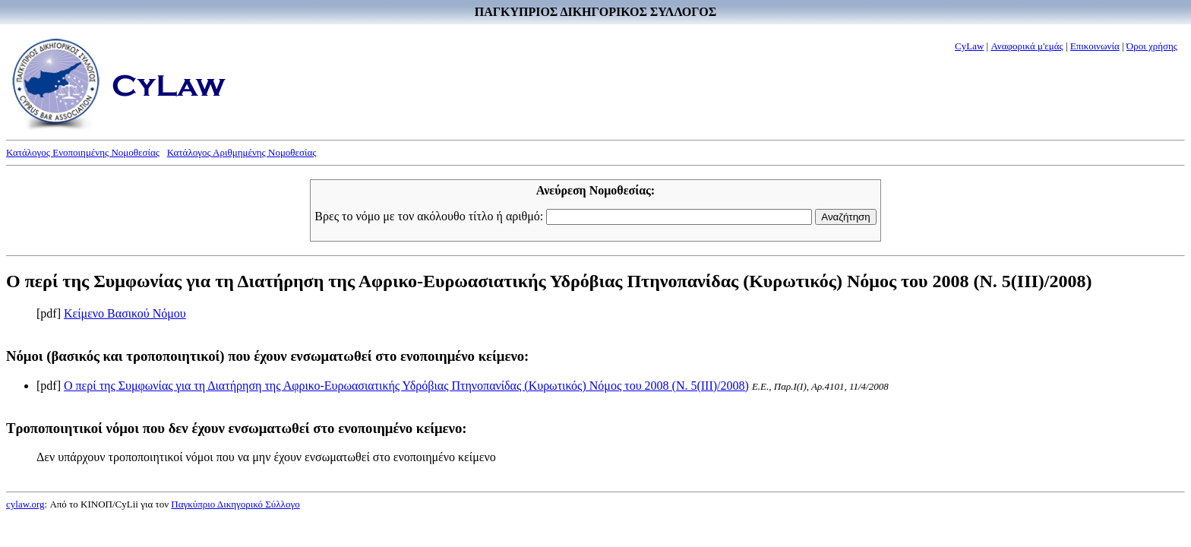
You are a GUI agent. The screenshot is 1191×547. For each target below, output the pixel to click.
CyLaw (969, 46)
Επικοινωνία (1095, 46)
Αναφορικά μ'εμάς (1026, 46)
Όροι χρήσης (1151, 46)
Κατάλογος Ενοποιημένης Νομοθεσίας (83, 152)
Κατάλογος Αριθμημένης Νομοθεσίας (242, 152)
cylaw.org (25, 504)
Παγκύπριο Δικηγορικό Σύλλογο (235, 504)
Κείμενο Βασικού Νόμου (125, 313)
